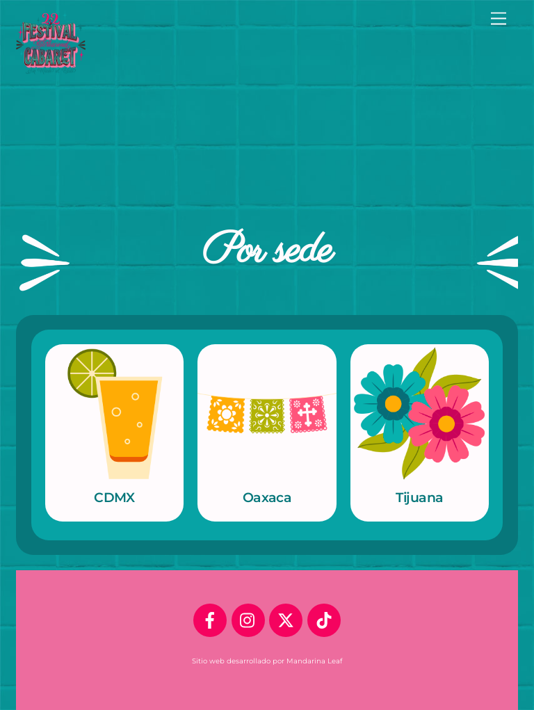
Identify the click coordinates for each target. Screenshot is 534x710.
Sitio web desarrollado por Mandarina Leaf (267, 660)
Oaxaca (267, 497)
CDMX (114, 497)
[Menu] (498, 19)
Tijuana (419, 497)
